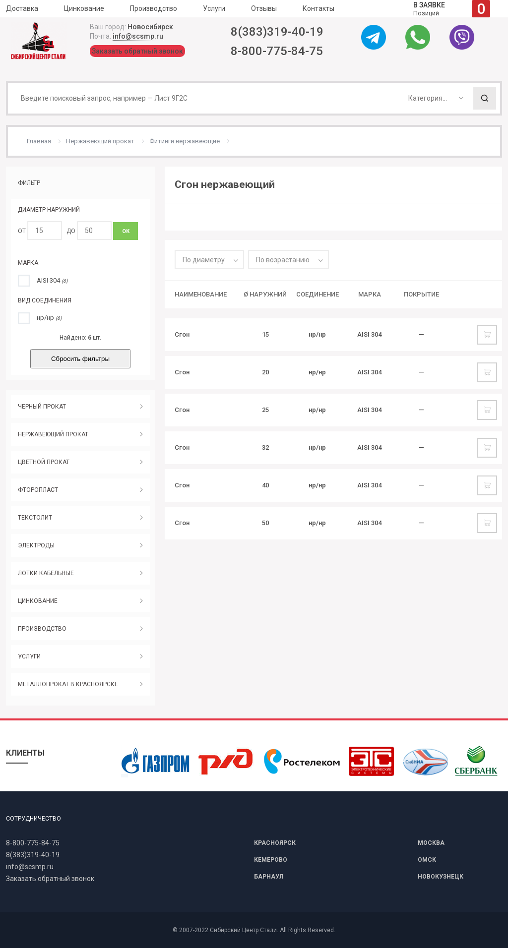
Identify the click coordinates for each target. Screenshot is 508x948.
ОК (125, 231)
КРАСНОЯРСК (275, 842)
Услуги (214, 8)
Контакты (318, 8)
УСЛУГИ (29, 656)
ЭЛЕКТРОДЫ (36, 545)
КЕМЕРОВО (270, 859)
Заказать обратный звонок (137, 51)
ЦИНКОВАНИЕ (38, 600)
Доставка (22, 8)
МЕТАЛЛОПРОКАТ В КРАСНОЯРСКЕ (68, 684)
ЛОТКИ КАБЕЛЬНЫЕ (46, 573)
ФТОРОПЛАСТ (38, 489)
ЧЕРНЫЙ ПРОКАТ (42, 406)
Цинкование (84, 8)
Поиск (484, 98)
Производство (153, 8)
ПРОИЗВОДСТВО (42, 628)
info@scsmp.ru (138, 36)
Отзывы (264, 8)
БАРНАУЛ (268, 876)
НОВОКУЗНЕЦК (440, 876)
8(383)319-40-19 (277, 32)
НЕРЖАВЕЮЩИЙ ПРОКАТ (53, 434)
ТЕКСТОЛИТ (35, 517)
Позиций (451, 8)
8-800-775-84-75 (277, 51)
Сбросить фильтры (80, 358)
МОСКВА (431, 842)
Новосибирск (150, 27)
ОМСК (427, 859)
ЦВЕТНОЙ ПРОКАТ (43, 462)
